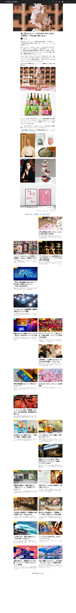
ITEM (15, 319)
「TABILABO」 (26, 47)
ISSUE (15, 369)
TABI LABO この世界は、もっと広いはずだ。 (38, 214)
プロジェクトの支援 (29, 132)
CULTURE (15, 241)
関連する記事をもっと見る (38, 573)
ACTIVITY (40, 217)
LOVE (40, 471)
